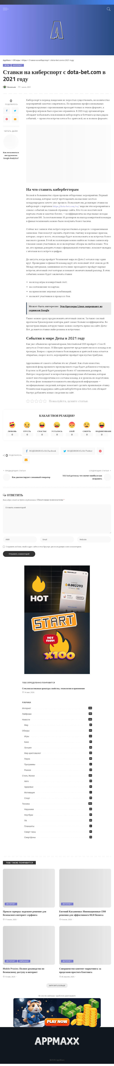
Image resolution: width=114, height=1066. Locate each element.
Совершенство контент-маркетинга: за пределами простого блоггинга (81, 972)
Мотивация (29, 794)
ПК (25, 822)
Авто (26, 783)
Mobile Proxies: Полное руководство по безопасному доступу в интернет (24, 972)
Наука (27, 760)
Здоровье (28, 788)
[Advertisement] (57, 35)
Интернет (17, 65)
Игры (7, 65)
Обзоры (26, 732)
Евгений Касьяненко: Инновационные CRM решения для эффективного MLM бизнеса (83, 915)
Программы (29, 766)
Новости (26, 721)
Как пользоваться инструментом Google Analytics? (11, 155)
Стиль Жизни (28, 777)
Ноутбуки (28, 816)
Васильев (11, 87)
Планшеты (29, 828)
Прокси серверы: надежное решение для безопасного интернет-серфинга (25, 915)
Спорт (27, 799)
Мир (26, 727)
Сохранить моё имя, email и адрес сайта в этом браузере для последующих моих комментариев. (44, 548)
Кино (26, 743)
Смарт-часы (30, 833)
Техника (26, 805)
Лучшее (28, 749)
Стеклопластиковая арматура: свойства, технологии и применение (55, 690)
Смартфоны (30, 839)
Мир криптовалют (32, 755)
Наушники (29, 811)
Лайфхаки (27, 715)
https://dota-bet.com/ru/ (66, 206)
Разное (27, 771)
